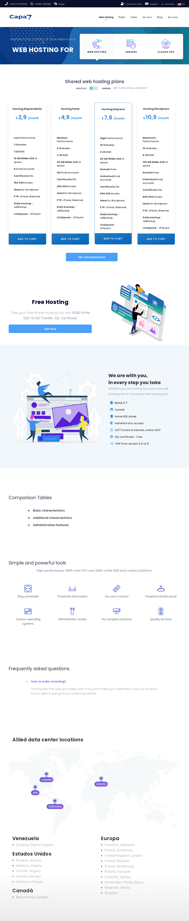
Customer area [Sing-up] (133, 4)
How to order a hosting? (48, 681)
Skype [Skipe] (61, 4)
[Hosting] (97, 46)
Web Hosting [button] (106, 17)
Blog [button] (159, 17)
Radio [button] (121, 17)
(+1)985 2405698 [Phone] (43, 4)
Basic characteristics (49, 510)
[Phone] (6, 4)
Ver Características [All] (91, 257)
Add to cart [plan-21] (113, 238)
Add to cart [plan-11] (70, 239)
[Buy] (85, 88)
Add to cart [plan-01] (27, 239)
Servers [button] (147, 17)
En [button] (181, 4)
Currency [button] (167, 4)
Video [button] (133, 17)
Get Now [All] (50, 329)
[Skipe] (56, 4)
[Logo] (21, 17)
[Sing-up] (123, 4)
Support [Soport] (154, 4)
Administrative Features (51, 525)
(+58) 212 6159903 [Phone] (18, 4)
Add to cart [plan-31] (156, 239)
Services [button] (173, 17)
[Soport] (147, 4)
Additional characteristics (52, 518)
